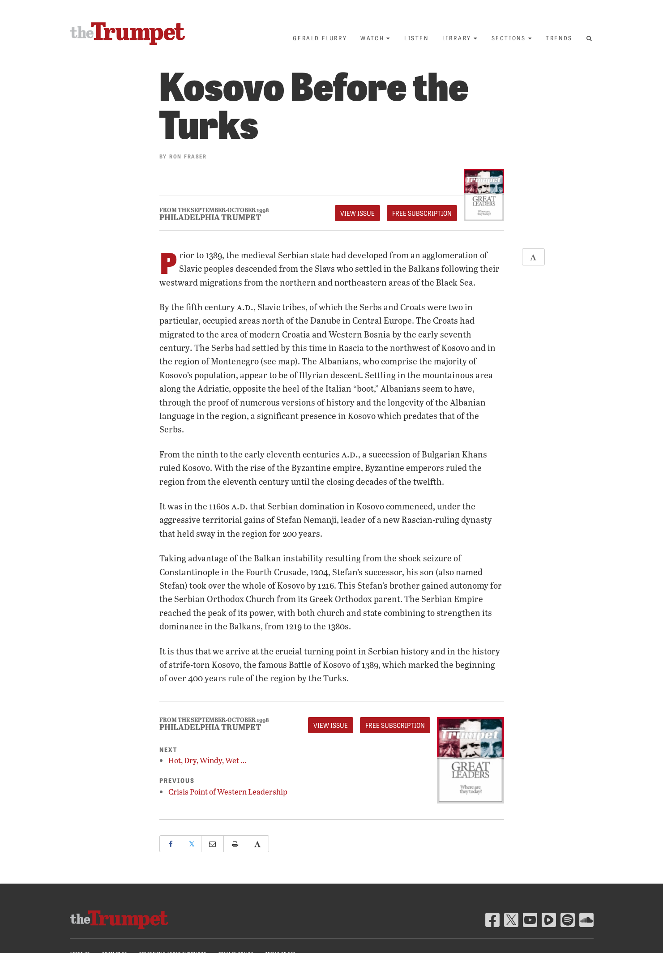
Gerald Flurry (320, 38)
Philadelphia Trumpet (210, 217)
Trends (559, 38)
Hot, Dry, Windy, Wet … (207, 760)
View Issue (357, 213)
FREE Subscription (422, 213)
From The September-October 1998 (214, 210)
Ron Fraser (187, 156)
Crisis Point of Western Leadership (227, 791)
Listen (416, 38)
